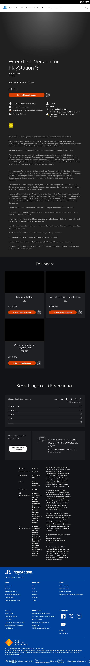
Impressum (8, 586)
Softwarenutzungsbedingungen (77, 661)
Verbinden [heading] (63, 610)
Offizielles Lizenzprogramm (41, 628)
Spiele (11, 8)
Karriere (7, 589)
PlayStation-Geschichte (12, 600)
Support (57, 8)
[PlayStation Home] (5, 8)
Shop (50, 8)
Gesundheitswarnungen (53, 539)
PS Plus (34, 595)
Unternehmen (9, 597)
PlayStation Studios (11, 592)
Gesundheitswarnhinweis (40, 622)
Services (28, 8)
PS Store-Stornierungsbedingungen (43, 616)
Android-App (63, 633)
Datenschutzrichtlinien (26, 661)
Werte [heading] (61, 583)
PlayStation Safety (11, 616)
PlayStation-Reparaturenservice (15, 622)
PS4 (22, 8)
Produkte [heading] (36, 583)
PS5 (17, 8)
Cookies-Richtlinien (61, 661)
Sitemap (54, 661)
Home (7, 577)
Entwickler (35, 625)
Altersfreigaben (37, 619)
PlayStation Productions (12, 595)
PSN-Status (8, 619)
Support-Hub (9, 613)
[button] (17, 448)
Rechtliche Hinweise (14, 661)
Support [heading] (8, 610)
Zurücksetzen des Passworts (14, 625)
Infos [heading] (7, 583)
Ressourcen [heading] (36, 610)
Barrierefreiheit (64, 589)
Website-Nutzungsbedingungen (42, 661)
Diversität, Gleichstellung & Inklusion (71, 595)
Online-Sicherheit (65, 592)
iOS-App (62, 630)
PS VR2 (34, 592)
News (44, 8)
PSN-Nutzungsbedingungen (41, 613)
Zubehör (36, 8)
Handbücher (9, 628)
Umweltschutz (64, 586)
